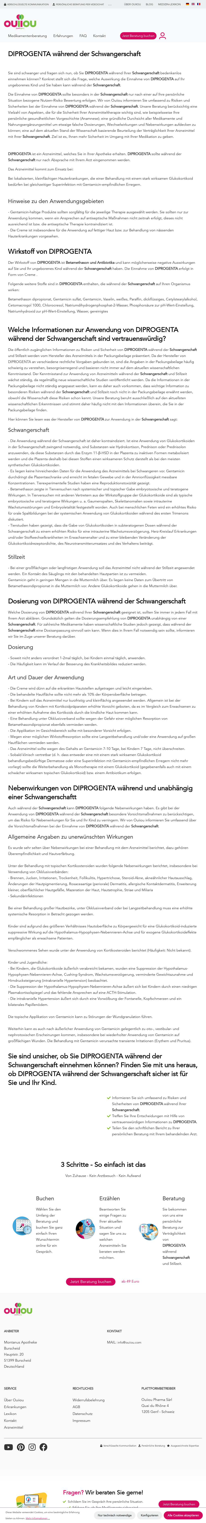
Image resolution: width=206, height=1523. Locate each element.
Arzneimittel (13, 1427)
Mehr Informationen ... (38, 1518)
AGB (76, 1406)
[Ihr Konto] (163, 35)
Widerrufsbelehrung (89, 1400)
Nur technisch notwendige (115, 1515)
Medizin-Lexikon (169, 4)
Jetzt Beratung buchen (90, 1281)
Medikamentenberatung (27, 35)
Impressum (81, 1420)
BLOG (149, 4)
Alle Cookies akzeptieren (183, 1515)
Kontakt (99, 35)
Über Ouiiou (132, 4)
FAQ (83, 35)
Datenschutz (83, 1413)
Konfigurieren (149, 1515)
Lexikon (10, 1413)
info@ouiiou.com (129, 1342)
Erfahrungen (63, 35)
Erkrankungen (15, 1406)
